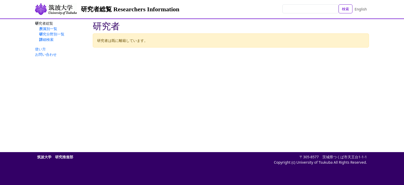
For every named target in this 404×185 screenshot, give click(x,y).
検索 (345, 8)
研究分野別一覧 (51, 34)
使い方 (40, 49)
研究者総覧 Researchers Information (130, 9)
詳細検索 (46, 39)
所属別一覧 (48, 28)
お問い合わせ (46, 54)
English (361, 9)
